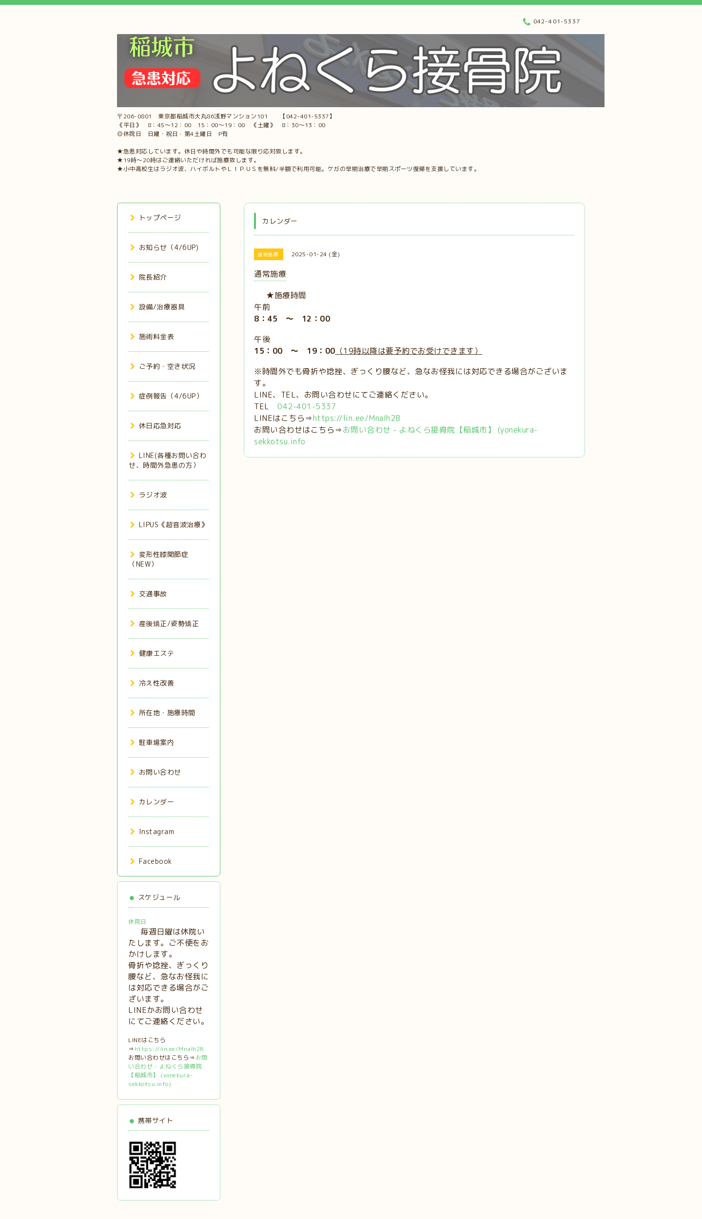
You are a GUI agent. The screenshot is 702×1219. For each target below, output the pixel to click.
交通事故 (148, 593)
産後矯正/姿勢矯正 (164, 623)
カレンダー (152, 801)
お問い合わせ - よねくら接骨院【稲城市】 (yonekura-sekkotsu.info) (168, 1070)
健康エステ (152, 653)
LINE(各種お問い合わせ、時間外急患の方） (168, 460)
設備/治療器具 (157, 306)
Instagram (152, 831)
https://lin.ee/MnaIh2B (357, 418)
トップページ (155, 217)
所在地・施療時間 (162, 712)
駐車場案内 (152, 742)
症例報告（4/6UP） (166, 395)
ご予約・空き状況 (162, 366)
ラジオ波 (148, 494)
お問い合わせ (155, 772)
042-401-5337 (306, 406)
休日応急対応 (155, 425)
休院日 (137, 921)
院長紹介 (148, 277)
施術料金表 (152, 336)
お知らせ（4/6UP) (164, 247)
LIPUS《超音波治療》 (169, 524)
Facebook (151, 861)
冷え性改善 (152, 682)
